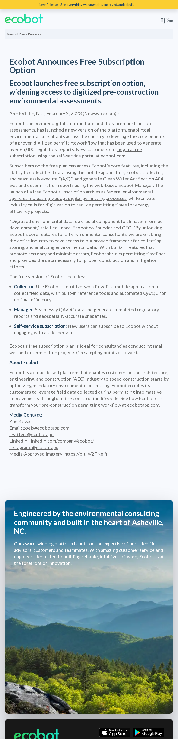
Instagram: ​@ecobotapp (33, 447)
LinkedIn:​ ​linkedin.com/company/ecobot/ (51, 440)
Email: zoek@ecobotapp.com (39, 428)
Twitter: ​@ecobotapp (31, 434)
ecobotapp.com (143, 405)
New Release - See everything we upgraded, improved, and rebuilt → (89, 4)
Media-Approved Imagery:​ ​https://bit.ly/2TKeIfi (58, 453)
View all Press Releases (24, 34)
